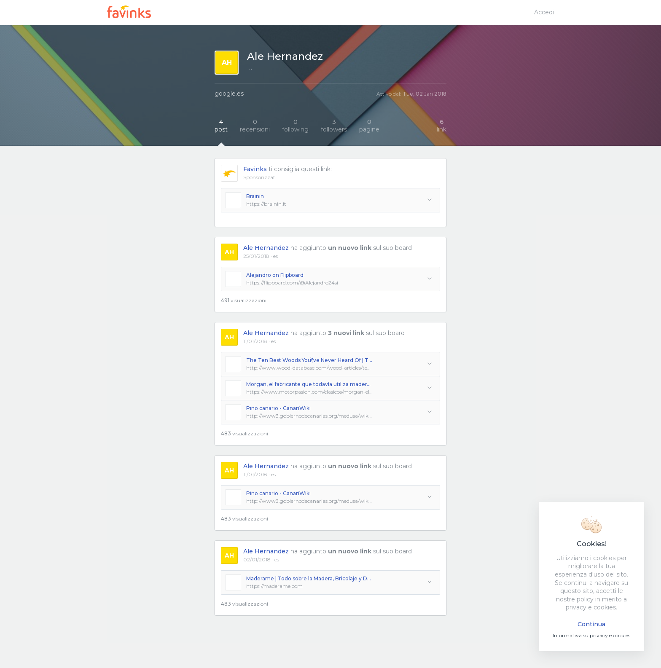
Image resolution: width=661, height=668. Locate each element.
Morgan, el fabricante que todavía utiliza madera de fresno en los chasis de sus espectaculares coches (309, 384)
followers (334, 125)
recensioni (255, 125)
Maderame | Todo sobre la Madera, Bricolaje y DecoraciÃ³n (309, 578)
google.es (229, 93)
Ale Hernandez (266, 248)
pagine (369, 125)
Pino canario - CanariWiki (278, 408)
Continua (591, 624)
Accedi (544, 12)
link (441, 125)
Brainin (255, 196)
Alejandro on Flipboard (275, 275)
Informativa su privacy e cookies (591, 635)
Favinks (255, 169)
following (295, 125)
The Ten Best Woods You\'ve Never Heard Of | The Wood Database (309, 360)
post (221, 125)
